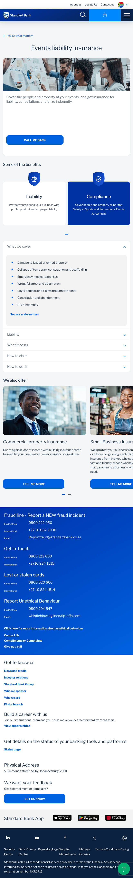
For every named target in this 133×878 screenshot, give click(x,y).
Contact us (107, 4)
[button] (66, 237)
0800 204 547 (40, 609)
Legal (55, 849)
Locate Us (91, 4)
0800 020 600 (41, 582)
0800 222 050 (40, 523)
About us (76, 4)
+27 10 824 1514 (42, 590)
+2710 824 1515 (41, 563)
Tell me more (34, 484)
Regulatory (45, 849)
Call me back (35, 140)
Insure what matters (18, 35)
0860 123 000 (40, 556)
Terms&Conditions (107, 849)
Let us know (35, 799)
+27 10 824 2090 (42, 530)
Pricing (124, 849)
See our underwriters (24, 314)
